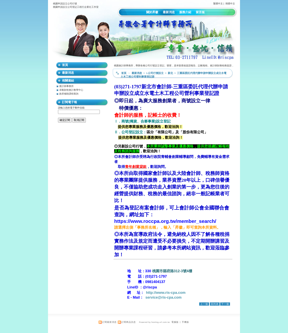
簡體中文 (230, 3)
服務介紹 (185, 12)
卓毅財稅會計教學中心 (71, 90)
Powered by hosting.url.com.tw (154, 322)
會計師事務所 (66, 86)
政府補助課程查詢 (68, 93)
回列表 (215, 304)
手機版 (185, 322)
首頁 (123, 73)
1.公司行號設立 (155, 73)
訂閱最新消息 (109, 322)
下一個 (225, 304)
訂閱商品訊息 (128, 322)
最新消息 (169, 12)
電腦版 (175, 322)
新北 (171, 73)
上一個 (204, 304)
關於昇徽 (152, 12)
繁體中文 (218, 3)
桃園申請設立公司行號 (65, 3)
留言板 (200, 12)
